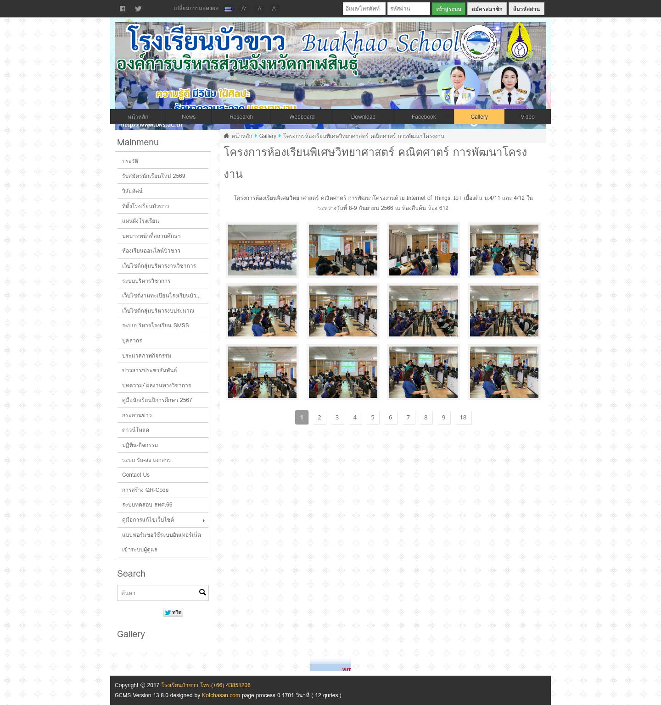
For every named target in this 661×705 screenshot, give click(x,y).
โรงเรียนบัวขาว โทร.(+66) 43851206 (206, 685)
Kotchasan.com (221, 695)
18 (462, 417)
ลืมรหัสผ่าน (526, 9)
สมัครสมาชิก (487, 9)
